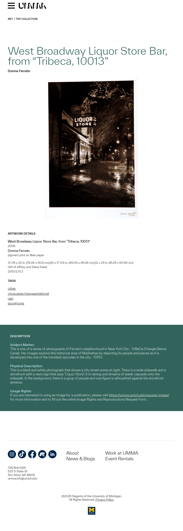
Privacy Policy (104, 499)
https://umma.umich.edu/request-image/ (139, 395)
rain (10, 298)
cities (12, 288)
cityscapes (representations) (28, 293)
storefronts (16, 303)
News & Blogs (80, 458)
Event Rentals (119, 458)
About (72, 453)
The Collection (26, 18)
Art (10, 18)
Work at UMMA (121, 453)
